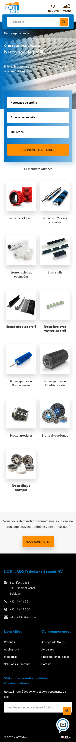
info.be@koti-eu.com (23, 617)
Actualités (47, 649)
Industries (10, 656)
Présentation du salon (55, 656)
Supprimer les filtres (38, 149)
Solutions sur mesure (17, 664)
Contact (46, 664)
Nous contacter (38, 541)
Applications (12, 649)
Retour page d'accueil (24, 45)
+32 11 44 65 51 (53, 7)
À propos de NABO (53, 642)
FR (65, 737)
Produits (9, 642)
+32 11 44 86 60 (20, 609)
